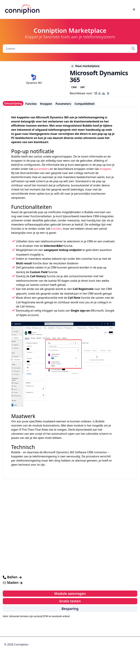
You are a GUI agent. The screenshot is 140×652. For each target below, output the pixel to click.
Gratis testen (70, 601)
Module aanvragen (70, 593)
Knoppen (46, 104)
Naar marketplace (85, 66)
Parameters (63, 104)
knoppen (105, 169)
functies (56, 229)
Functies (31, 104)
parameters (41, 169)
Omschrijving (13, 103)
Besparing (70, 608)
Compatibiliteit (85, 104)
